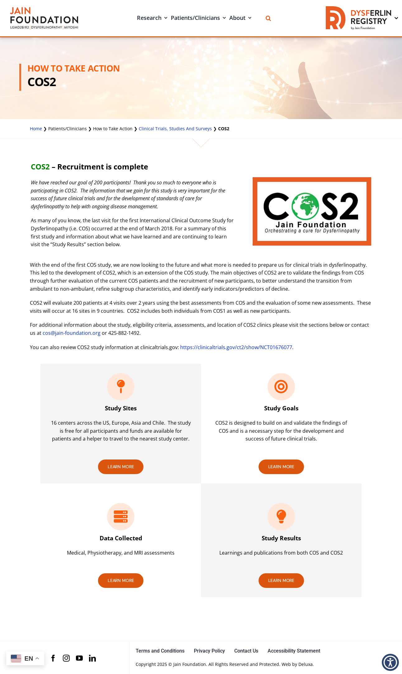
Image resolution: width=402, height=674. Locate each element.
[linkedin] (92, 658)
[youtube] (79, 658)
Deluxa (305, 664)
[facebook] (53, 658)
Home (36, 129)
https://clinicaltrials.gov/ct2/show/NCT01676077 (236, 347)
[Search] (268, 18)
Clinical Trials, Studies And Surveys (175, 129)
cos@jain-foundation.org (71, 333)
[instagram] (66, 658)
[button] (390, 662)
